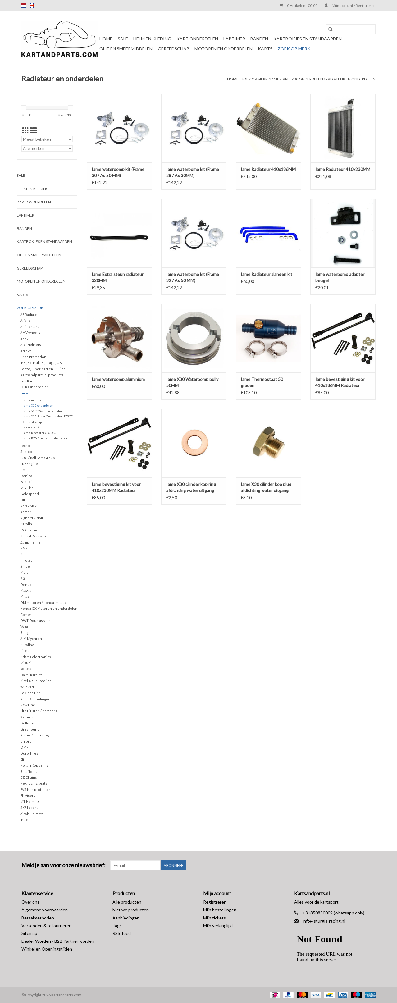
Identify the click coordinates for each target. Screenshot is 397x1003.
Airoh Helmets (31, 814)
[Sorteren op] (47, 139)
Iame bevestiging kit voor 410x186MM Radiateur (339, 382)
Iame (274, 79)
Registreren (214, 902)
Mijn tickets (214, 917)
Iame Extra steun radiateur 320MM (118, 277)
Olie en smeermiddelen (126, 48)
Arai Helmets (30, 345)
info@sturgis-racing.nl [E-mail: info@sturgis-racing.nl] (324, 920)
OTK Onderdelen (34, 387)
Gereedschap (173, 48)
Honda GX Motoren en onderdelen (48, 608)
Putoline (27, 645)
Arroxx (25, 351)
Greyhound (29, 729)
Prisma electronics (35, 657)
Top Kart (27, 381)
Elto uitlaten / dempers (38, 711)
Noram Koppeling (34, 765)
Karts (265, 48)
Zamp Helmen (31, 542)
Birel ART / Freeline (36, 681)
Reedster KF (32, 427)
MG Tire (27, 488)
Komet (25, 512)
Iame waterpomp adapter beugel (339, 277)
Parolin (26, 524)
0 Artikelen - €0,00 (299, 5)
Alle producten (126, 902)
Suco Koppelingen (35, 699)
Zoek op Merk (294, 48)
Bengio (26, 633)
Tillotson (27, 560)
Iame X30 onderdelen (302, 79)
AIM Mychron (31, 638)
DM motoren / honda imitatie (43, 602)
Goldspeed (29, 494)
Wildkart (27, 687)
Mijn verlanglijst (218, 925)
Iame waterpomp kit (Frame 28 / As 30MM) (192, 172)
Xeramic (27, 717)
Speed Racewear (34, 536)
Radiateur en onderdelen (351, 79)
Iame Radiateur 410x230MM (342, 169)
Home (105, 38)
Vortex (25, 669)
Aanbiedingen (125, 917)
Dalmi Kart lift (31, 675)
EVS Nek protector (35, 789)
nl (23, 5)
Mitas (24, 596)
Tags (117, 925)
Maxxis (25, 590)
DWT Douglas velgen (37, 620)
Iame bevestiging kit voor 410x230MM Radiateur (116, 487)
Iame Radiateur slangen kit (266, 274)
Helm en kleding (152, 38)
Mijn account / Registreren (350, 5)
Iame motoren (33, 400)
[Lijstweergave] (33, 130)
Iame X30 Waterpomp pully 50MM (192, 382)
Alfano (25, 320)
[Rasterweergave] (25, 130)
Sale (123, 38)
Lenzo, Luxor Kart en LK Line (43, 369)
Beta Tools (28, 771)
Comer (25, 615)
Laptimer (234, 38)
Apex (24, 339)
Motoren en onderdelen (223, 48)
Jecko (25, 446)
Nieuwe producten (130, 909)
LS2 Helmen (29, 530)
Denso (25, 584)
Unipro (26, 741)
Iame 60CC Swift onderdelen (43, 411)
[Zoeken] (351, 29)
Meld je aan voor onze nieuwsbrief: (63, 865)
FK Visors (27, 795)
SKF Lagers (29, 807)
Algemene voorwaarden (44, 909)
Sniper (25, 566)
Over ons (30, 902)
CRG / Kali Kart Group (37, 458)
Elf (22, 759)
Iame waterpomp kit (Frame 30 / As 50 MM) (118, 172)
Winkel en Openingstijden (46, 948)
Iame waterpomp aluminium (118, 379)
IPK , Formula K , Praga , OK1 (42, 363)
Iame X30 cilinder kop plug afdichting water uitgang (266, 487)
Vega (24, 626)
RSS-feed (121, 933)
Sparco (26, 451)
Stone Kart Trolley (35, 735)
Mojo (24, 572)
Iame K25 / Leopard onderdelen (45, 438)
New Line (27, 705)
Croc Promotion (33, 357)
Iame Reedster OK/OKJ (39, 433)
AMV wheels (30, 333)
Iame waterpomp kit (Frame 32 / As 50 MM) (192, 277)
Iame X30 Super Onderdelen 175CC (48, 416)
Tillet (24, 651)
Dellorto (27, 723)
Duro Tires (29, 753)
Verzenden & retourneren (46, 925)
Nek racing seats (33, 783)
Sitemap (29, 933)
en (32, 5)
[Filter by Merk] (47, 148)
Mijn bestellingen (219, 909)
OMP (24, 747)
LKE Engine (29, 464)
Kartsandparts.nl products (41, 375)
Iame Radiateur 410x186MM (268, 169)
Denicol (26, 476)
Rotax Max (28, 506)
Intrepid (27, 820)
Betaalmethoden (37, 917)
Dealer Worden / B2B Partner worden (57, 941)
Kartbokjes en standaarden (307, 38)
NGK (24, 548)
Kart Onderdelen (197, 38)
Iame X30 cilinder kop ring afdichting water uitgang (191, 487)
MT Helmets (30, 802)
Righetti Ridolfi (32, 518)
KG (22, 578)
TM (22, 470)
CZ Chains (28, 777)
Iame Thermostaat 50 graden (262, 382)
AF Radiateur (30, 314)
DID (23, 500)
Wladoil (26, 482)
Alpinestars (29, 327)
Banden (259, 38)
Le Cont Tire (30, 693)
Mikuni (25, 663)
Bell (23, 554)
